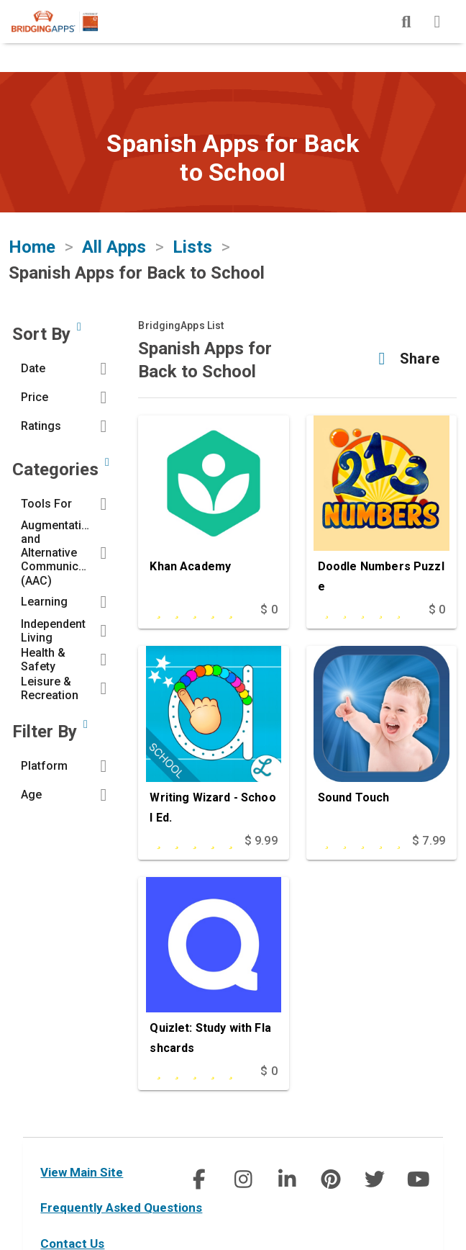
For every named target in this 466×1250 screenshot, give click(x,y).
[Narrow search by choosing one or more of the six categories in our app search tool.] (107, 462)
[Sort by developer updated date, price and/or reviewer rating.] (79, 327)
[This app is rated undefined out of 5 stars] (360, 610)
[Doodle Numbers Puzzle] (381, 507)
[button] (67, 368)
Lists (192, 247)
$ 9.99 (261, 840)
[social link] (199, 1179)
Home (32, 247)
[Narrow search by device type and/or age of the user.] (86, 724)
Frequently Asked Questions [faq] (121, 1207)
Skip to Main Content (0, 0)
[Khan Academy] (213, 507)
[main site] (66, 21)
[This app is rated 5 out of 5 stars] (192, 610)
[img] (406, 21)
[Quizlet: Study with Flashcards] (213, 969)
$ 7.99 (428, 840)
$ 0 (268, 609)
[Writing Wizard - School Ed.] (213, 738)
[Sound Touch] (381, 738)
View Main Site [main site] (81, 1172)
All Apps (114, 247)
